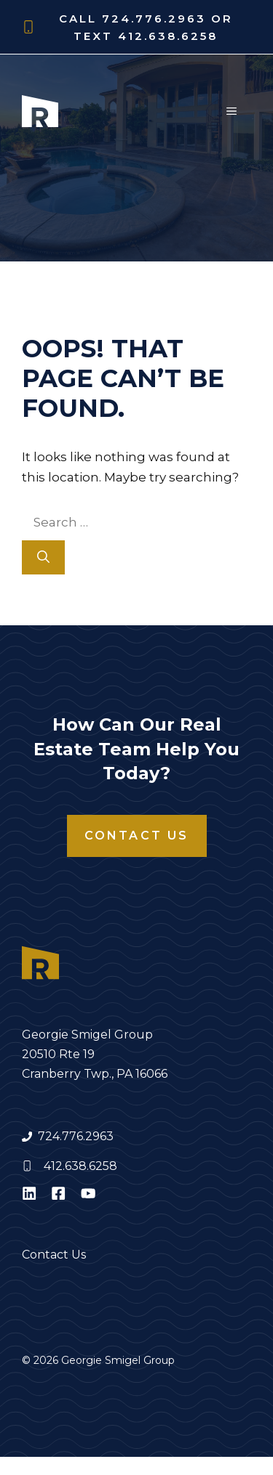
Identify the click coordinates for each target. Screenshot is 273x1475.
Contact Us (136, 835)
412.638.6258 (80, 1166)
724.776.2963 (76, 1136)
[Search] (43, 557)
